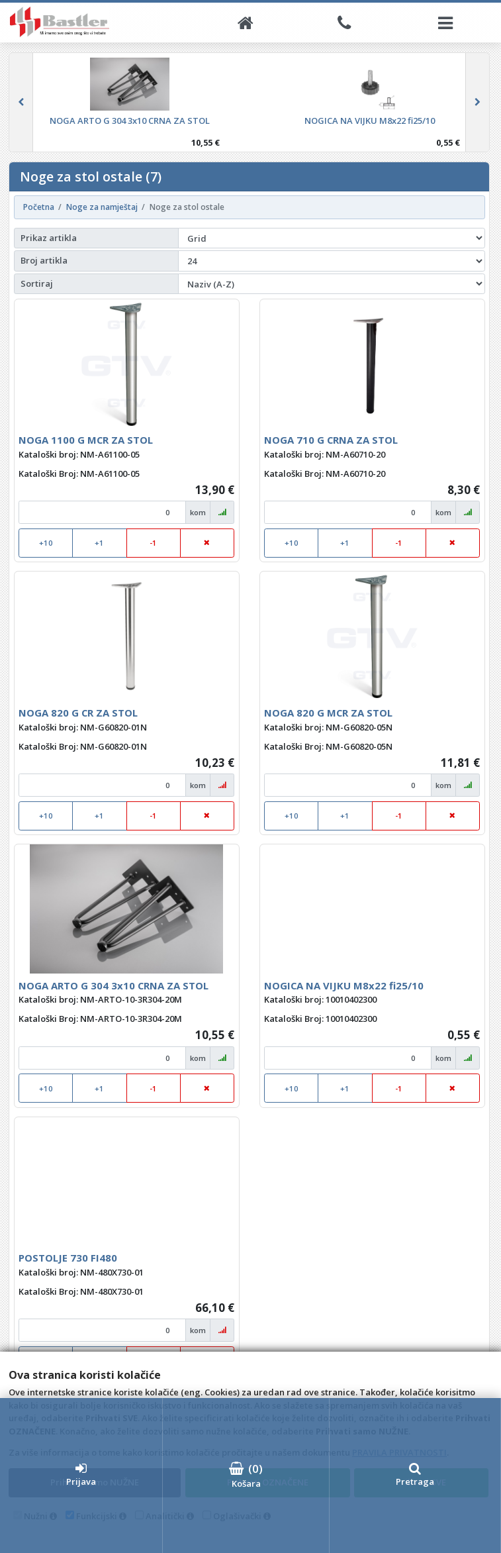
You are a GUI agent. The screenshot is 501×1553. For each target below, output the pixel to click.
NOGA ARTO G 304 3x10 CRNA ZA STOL (113, 985)
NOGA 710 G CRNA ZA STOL (331, 439)
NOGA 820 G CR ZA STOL (78, 712)
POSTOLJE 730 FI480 (68, 1257)
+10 (46, 543)
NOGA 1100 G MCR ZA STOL (86, 439)
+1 (99, 543)
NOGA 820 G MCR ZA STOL (328, 712)
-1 (153, 543)
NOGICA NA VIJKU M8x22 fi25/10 (344, 985)
